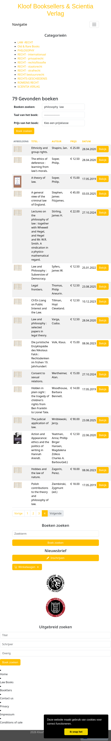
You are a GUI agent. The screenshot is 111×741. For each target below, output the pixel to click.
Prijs (73, 141)
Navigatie (19, 24)
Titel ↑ (35, 141)
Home (4, 674)
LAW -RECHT (25, 42)
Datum (86, 141)
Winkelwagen (27, 567)
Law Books (6, 682)
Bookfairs (6, 690)
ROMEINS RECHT (28, 82)
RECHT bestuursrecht (31, 74)
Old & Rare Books (29, 46)
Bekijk (102, 149)
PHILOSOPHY (26, 50)
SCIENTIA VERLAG (29, 86)
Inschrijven (55, 558)
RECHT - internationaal (32, 54)
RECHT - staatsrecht (30, 66)
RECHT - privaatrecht (30, 58)
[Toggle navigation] (94, 24)
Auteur (56, 141)
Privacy (4, 706)
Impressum (7, 714)
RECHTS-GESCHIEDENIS (32, 78)
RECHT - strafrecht (29, 70)
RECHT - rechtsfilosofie (32, 62)
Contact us (6, 698)
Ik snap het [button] (76, 731)
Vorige (18, 513)
